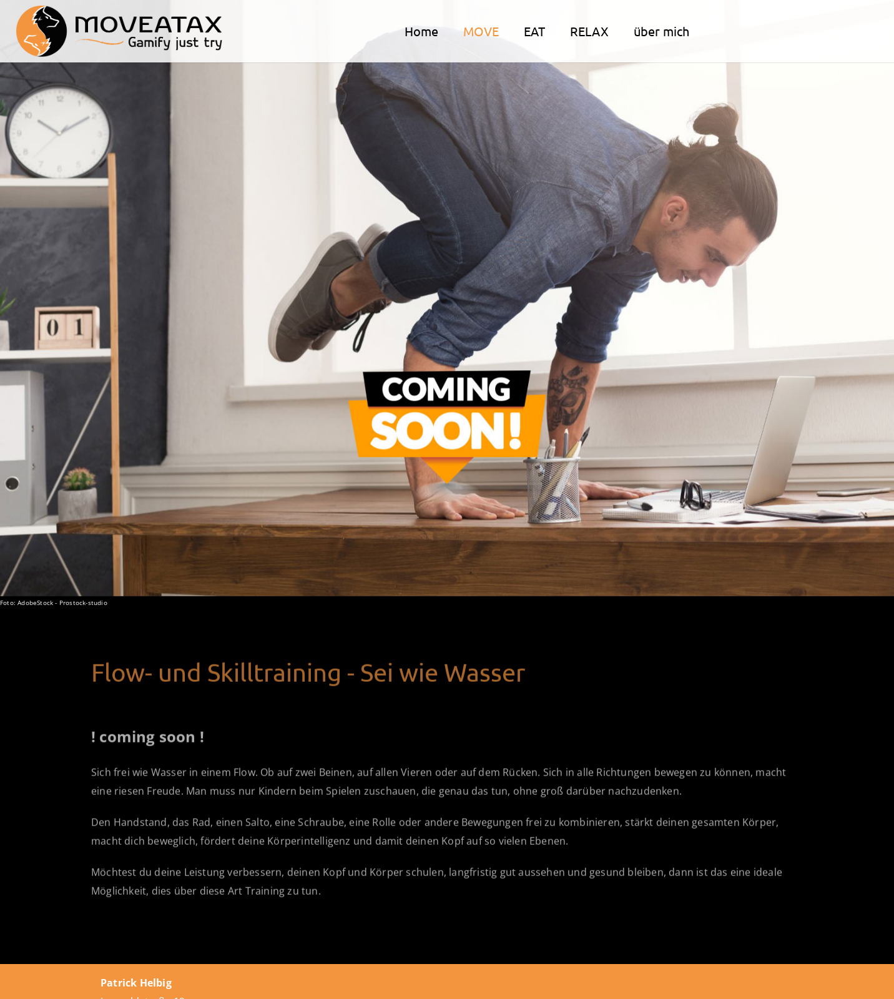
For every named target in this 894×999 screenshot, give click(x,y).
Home (421, 31)
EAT (534, 31)
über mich (661, 31)
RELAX (589, 31)
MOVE (481, 31)
